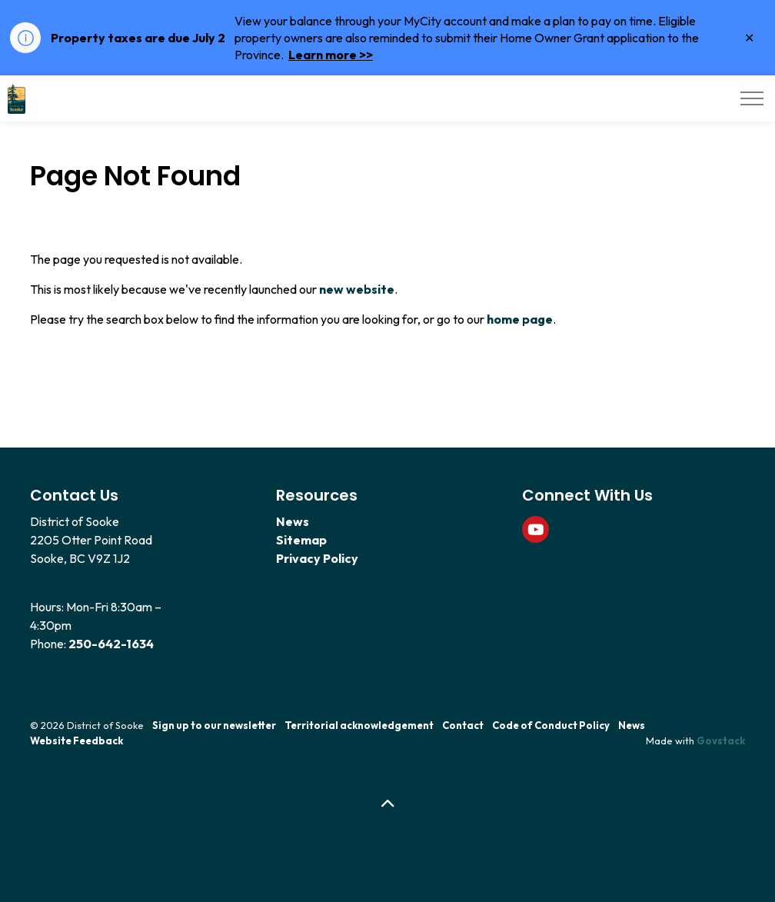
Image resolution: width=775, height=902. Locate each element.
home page (520, 319)
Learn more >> (330, 54)
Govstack (721, 740)
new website (356, 289)
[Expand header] (752, 98)
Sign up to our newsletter (214, 725)
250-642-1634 (111, 643)
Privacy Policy (317, 558)
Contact (463, 725)
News (292, 521)
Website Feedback (76, 740)
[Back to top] (387, 804)
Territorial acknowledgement (359, 725)
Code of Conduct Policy (551, 725)
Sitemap (301, 540)
